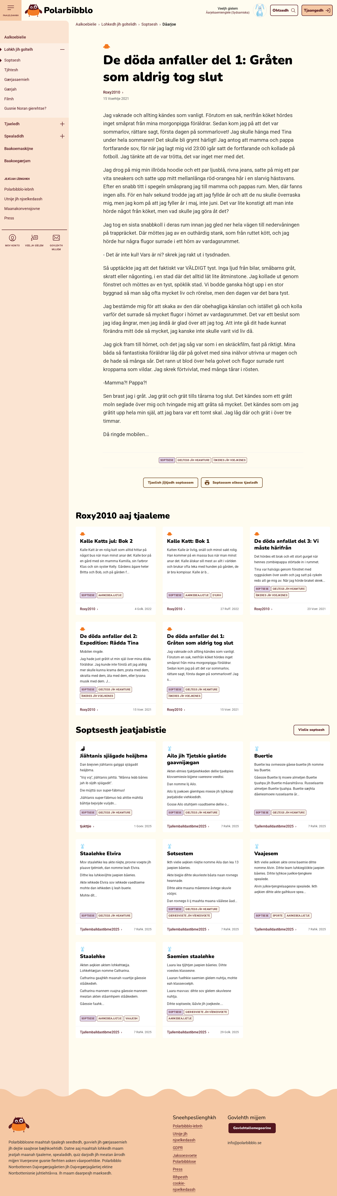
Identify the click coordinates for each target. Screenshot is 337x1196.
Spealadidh (14, 136)
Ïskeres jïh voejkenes (229, 460)
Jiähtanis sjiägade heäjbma (113, 755)
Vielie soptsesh (311, 730)
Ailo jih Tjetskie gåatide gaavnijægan (196, 759)
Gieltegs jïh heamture (194, 460)
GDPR (178, 1147)
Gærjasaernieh (16, 79)
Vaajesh (132, 1018)
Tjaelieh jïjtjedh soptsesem (170, 482)
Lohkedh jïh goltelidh (118, 24)
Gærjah (10, 89)
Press (9, 218)
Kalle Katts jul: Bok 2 (106, 541)
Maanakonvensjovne (22, 208)
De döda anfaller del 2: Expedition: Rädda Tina (109, 639)
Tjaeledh (12, 124)
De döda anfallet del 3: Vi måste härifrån (286, 544)
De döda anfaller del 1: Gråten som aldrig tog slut (200, 639)
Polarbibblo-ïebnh (19, 189)
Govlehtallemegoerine (252, 1128)
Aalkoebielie (15, 37)
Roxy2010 (111, 92)
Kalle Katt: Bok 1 (188, 541)
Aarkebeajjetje (110, 595)
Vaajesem (266, 853)
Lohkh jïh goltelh (18, 49)
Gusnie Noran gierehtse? (25, 108)
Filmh (9, 99)
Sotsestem (180, 853)
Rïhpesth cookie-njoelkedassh (184, 1183)
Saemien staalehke (190, 956)
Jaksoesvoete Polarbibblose (185, 1158)
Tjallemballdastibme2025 (186, 826)
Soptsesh (12, 60)
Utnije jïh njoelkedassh (23, 199)
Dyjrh (217, 595)
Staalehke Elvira (100, 853)
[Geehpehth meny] (62, 49)
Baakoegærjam (17, 161)
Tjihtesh (11, 70)
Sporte (278, 915)
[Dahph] (34, 26)
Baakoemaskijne (18, 148)
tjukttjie (85, 826)
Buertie (263, 755)
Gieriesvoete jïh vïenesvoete (189, 915)
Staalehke (92, 956)
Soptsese (166, 460)
